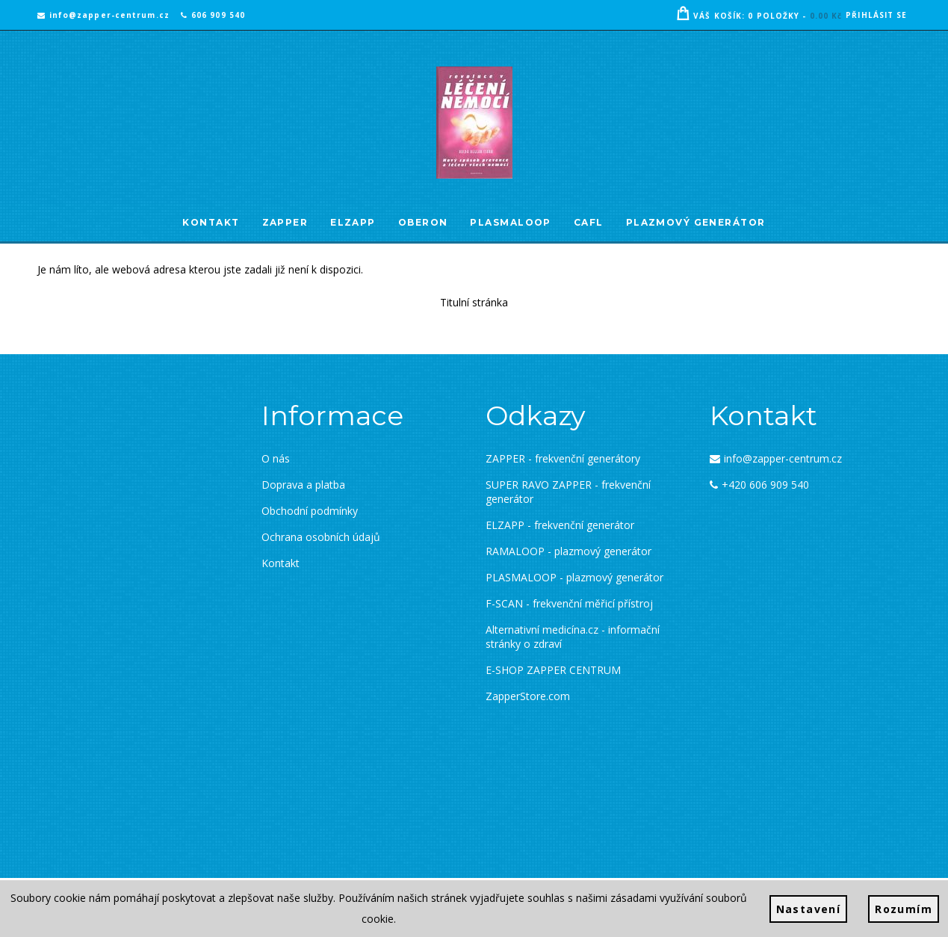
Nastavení (808, 909)
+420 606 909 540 (759, 484)
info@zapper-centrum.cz (103, 15)
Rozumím (903, 909)
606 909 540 (213, 15)
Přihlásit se (876, 15)
